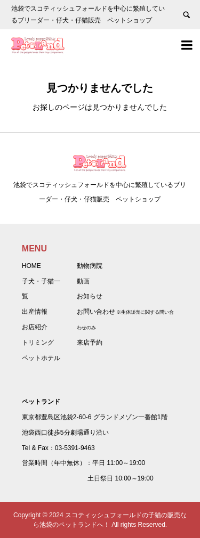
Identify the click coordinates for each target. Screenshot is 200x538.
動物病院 (89, 266)
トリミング (38, 342)
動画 (83, 281)
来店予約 (89, 342)
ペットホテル (41, 358)
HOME (31, 266)
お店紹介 (34, 327)
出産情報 (34, 311)
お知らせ (89, 296)
